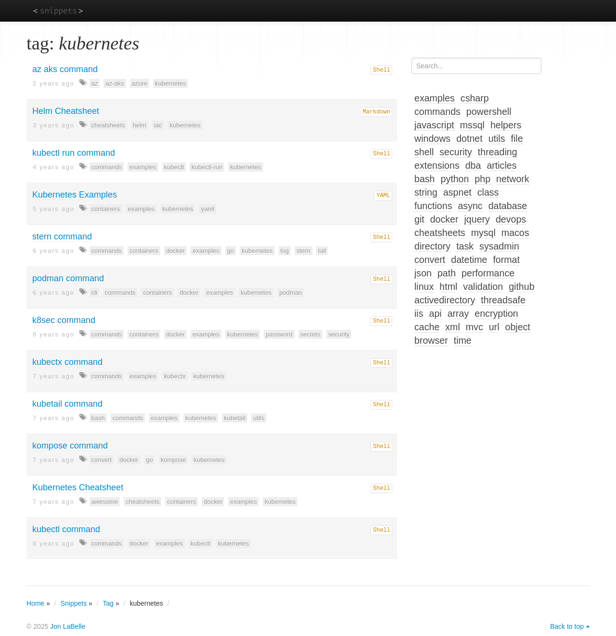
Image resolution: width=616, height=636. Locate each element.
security (339, 334)
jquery (477, 219)
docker (175, 250)
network (512, 179)
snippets (58, 10)
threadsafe (503, 300)
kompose (173, 459)
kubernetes (170, 83)
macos (515, 232)
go (230, 250)
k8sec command (63, 320)
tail (322, 250)
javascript (434, 125)
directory (432, 246)
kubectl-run (207, 167)
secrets (310, 334)
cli (94, 292)
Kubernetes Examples (74, 195)
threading (497, 152)
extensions (437, 165)
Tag (108, 603)
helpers (505, 125)
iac (158, 125)
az (94, 83)
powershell (489, 111)
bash (98, 418)
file (517, 138)
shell (424, 152)
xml (452, 327)
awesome (104, 501)
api (435, 313)
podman (290, 292)
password (279, 334)
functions (433, 205)
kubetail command (67, 404)
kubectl (174, 167)
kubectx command (67, 362)
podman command (68, 278)
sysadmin (499, 246)
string (425, 192)
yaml (207, 208)
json (423, 273)
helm (139, 125)
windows (432, 138)
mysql (483, 232)
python (455, 179)
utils (258, 418)
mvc (474, 327)
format (506, 259)
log (285, 250)
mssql (472, 125)
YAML (383, 195)
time (463, 340)
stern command (62, 236)
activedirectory (444, 300)
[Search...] (476, 66)
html (448, 286)
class (488, 192)
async (470, 205)
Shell (381, 70)
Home (35, 603)
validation (483, 286)
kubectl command (66, 529)
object (517, 327)
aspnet (457, 192)
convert (101, 459)
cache (426, 327)
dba (473, 165)
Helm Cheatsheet (65, 111)
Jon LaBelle (67, 626)
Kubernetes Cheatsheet (77, 487)
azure (140, 83)
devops (511, 219)
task (465, 246)
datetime (469, 259)
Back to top (567, 626)
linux (424, 286)
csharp (475, 98)
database (507, 205)
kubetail (234, 418)
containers (105, 208)
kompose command (70, 445)
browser (431, 340)
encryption (496, 313)
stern (303, 250)
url (494, 327)
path (446, 273)
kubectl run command (73, 153)
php (482, 179)
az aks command (65, 69)
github (521, 286)
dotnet (469, 138)
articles (501, 165)
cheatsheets (108, 125)
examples (142, 167)
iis (419, 313)
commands (106, 167)
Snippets (74, 603)
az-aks (114, 83)
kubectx (175, 376)
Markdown (376, 112)
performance (488, 273)
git (419, 219)
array (458, 313)
